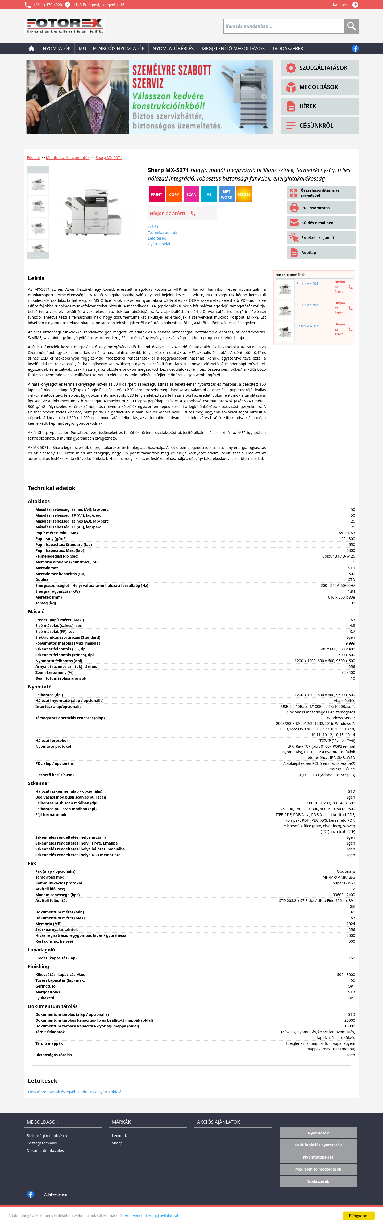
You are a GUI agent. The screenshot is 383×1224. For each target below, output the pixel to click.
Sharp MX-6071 (308, 326)
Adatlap (302, 252)
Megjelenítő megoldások (233, 48)
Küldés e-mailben (311, 222)
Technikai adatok (162, 232)
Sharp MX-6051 (308, 305)
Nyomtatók (57, 48)
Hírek (300, 106)
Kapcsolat (341, 4)
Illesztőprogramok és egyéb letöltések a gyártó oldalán (76, 1091)
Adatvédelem (55, 1194)
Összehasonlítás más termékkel (314, 192)
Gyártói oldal (159, 243)
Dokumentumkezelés (45, 1150)
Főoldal (33, 157)
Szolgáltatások (316, 68)
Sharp (117, 1143)
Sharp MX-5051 (308, 283)
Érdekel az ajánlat (311, 237)
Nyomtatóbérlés (173, 48)
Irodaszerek (288, 48)
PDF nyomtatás (309, 207)
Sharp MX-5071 (109, 157)
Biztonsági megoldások (47, 1135)
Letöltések (157, 238)
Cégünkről (309, 125)
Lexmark (119, 1135)
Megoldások (311, 87)
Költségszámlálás (42, 1143)
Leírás (153, 226)
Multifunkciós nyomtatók (112, 48)
